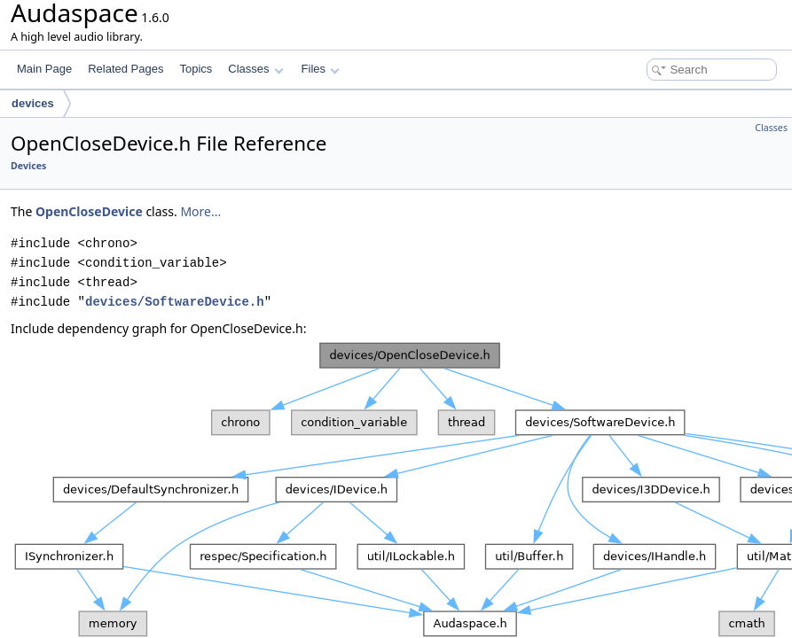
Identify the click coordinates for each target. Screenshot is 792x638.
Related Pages (125, 68)
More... (200, 211)
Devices (28, 166)
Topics (195, 68)
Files (321, 68)
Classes (255, 68)
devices (33, 103)
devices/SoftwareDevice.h (174, 301)
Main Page (44, 68)
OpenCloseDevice (89, 211)
